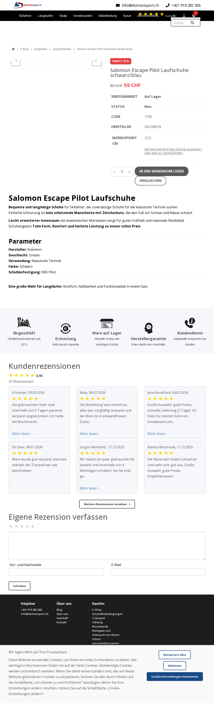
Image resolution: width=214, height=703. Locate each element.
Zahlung (97, 622)
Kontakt (62, 622)
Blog (59, 610)
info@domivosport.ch (34, 614)
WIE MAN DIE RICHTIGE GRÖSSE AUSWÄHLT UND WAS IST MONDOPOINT (173, 151)
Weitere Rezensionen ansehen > (107, 504)
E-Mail (116, 564)
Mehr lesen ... (22, 433)
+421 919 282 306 (31, 610)
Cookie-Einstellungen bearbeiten (174, 676)
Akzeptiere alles (174, 655)
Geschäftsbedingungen (107, 614)
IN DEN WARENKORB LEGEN (161, 171)
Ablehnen (175, 666)
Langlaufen (40, 49)
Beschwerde (100, 626)
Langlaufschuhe (62, 49)
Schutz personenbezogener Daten (105, 643)
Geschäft (62, 618)
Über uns (62, 614)
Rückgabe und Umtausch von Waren (105, 633)
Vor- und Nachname (25, 564)
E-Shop (24, 49)
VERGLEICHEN (150, 180)
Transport (98, 618)
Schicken (19, 586)
